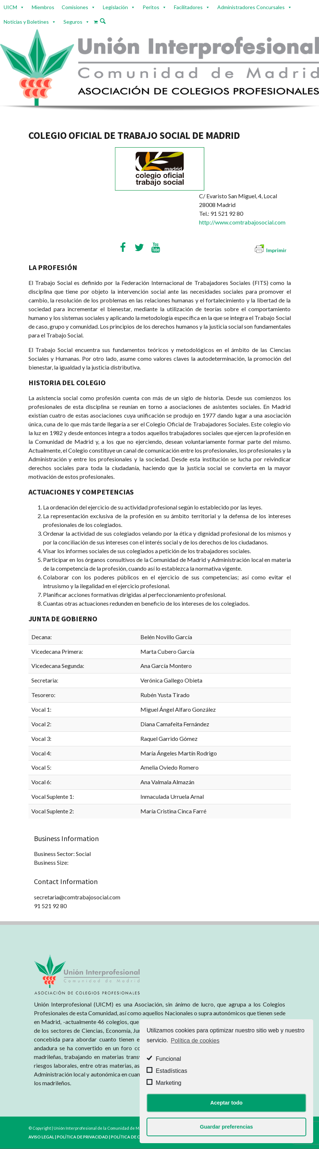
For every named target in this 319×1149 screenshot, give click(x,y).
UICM (10, 7)
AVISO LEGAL (41, 1136)
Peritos (151, 7)
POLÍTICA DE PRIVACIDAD (82, 1136)
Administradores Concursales (251, 7)
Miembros (43, 7)
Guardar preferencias (226, 1127)
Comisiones (75, 7)
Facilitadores (188, 7)
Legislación (115, 7)
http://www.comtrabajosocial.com (242, 222)
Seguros (72, 22)
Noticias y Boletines (26, 22)
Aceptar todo (226, 1103)
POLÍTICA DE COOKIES (133, 1136)
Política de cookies (195, 1040)
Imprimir (271, 250)
